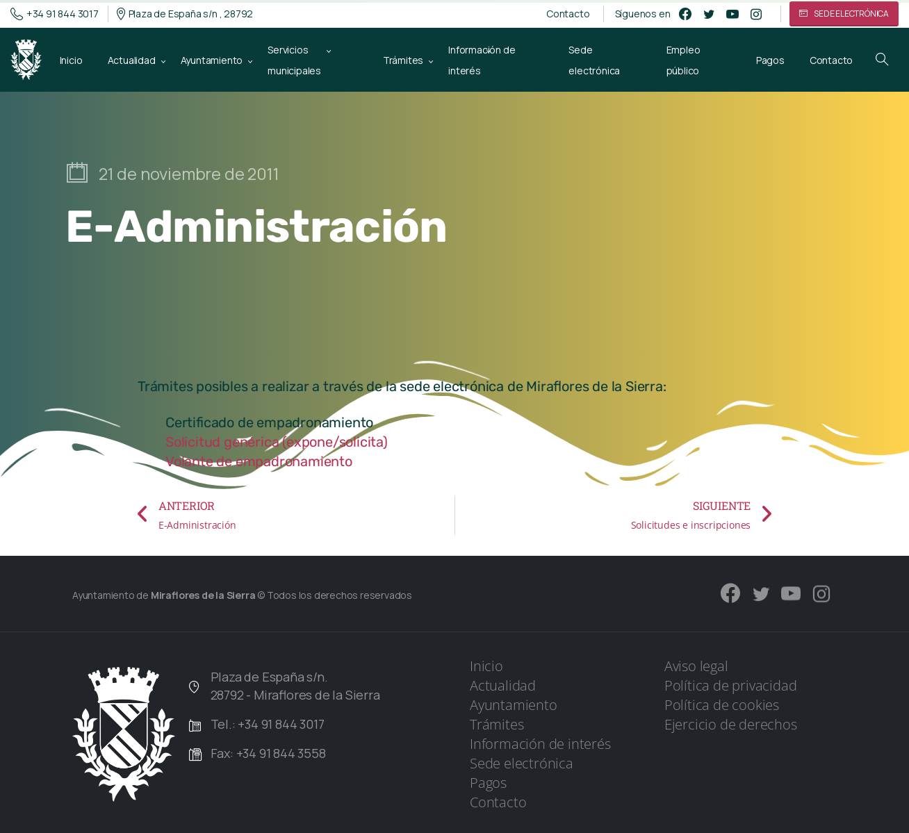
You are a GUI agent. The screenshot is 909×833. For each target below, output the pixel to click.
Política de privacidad (730, 685)
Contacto (567, 13)
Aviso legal (696, 666)
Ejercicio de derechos (730, 724)
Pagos (488, 782)
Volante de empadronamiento (258, 461)
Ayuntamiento (513, 704)
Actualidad (503, 685)
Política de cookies (721, 704)
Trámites (496, 724)
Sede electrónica (521, 763)
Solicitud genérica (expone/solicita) (276, 442)
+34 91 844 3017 (54, 14)
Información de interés (540, 743)
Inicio (486, 666)
